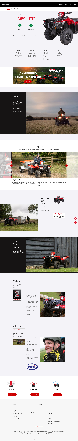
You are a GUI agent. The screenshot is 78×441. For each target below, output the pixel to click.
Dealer (19, 29)
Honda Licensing (16, 415)
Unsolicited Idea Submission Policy (54, 421)
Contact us (49, 409)
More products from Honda (17, 412)
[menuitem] (67, 1)
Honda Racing (15, 411)
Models (61, 4)
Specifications (13, 8)
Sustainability (15, 414)
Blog (75, 4)
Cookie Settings (50, 422)
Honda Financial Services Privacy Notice (55, 414)
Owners (71, 4)
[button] (11, 165)
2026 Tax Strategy (16, 417)
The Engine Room (16, 409)
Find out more (27, 81)
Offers (66, 4)
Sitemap (49, 417)
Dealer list (49, 419)
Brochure (57, 394)
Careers (49, 416)
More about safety (17, 329)
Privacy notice (50, 412)
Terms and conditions (51, 411)
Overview (8, 8)
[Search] (75, 1)
